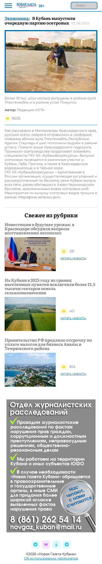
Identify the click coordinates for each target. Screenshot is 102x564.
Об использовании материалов (51, 558)
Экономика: (17, 18)
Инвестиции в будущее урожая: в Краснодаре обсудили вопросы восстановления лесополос (39, 228)
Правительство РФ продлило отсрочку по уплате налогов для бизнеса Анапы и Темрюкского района (48, 344)
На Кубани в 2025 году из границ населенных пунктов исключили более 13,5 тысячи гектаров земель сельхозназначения (50, 286)
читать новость (73, 258)
